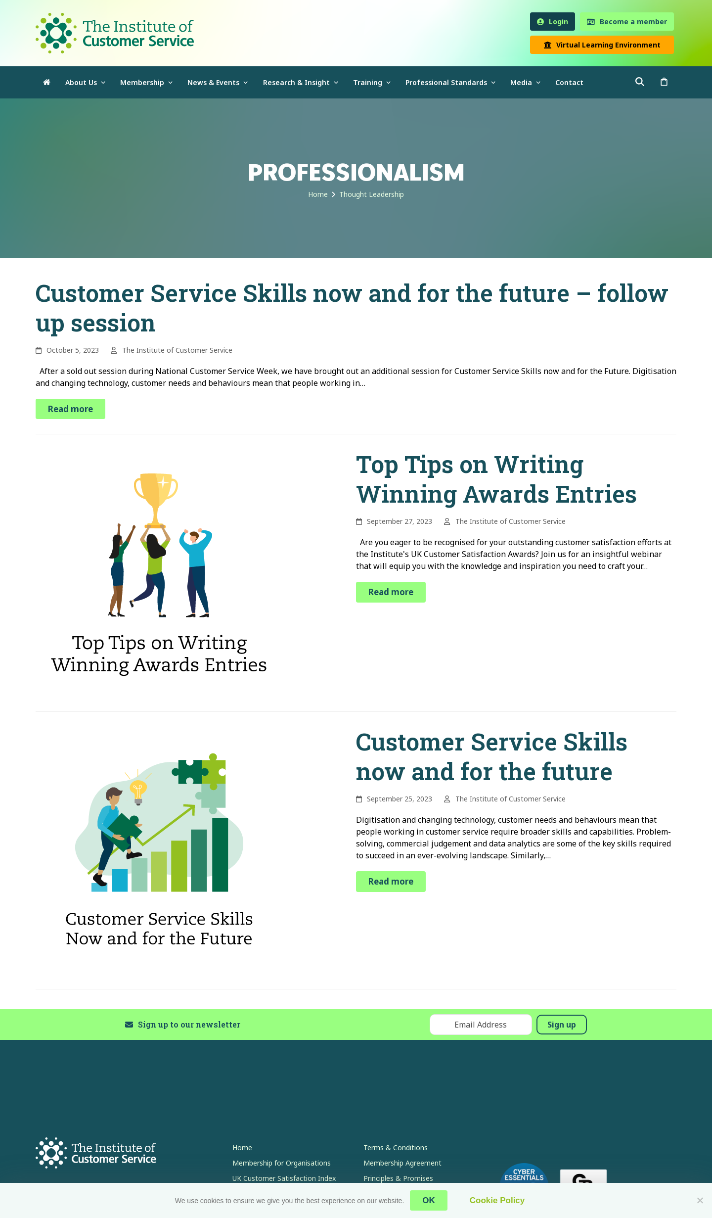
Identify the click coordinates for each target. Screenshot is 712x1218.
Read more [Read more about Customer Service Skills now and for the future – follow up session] (70, 409)
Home (242, 1147)
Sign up (561, 1024)
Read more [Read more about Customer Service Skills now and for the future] (390, 881)
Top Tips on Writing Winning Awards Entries (496, 478)
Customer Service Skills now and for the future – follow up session (352, 307)
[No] (700, 1200)
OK (428, 1200)
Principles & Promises (398, 1178)
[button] (664, 82)
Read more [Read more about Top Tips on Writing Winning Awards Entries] (390, 592)
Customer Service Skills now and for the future (491, 756)
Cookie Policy (497, 1200)
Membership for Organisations (281, 1163)
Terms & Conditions (395, 1147)
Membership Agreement (402, 1163)
